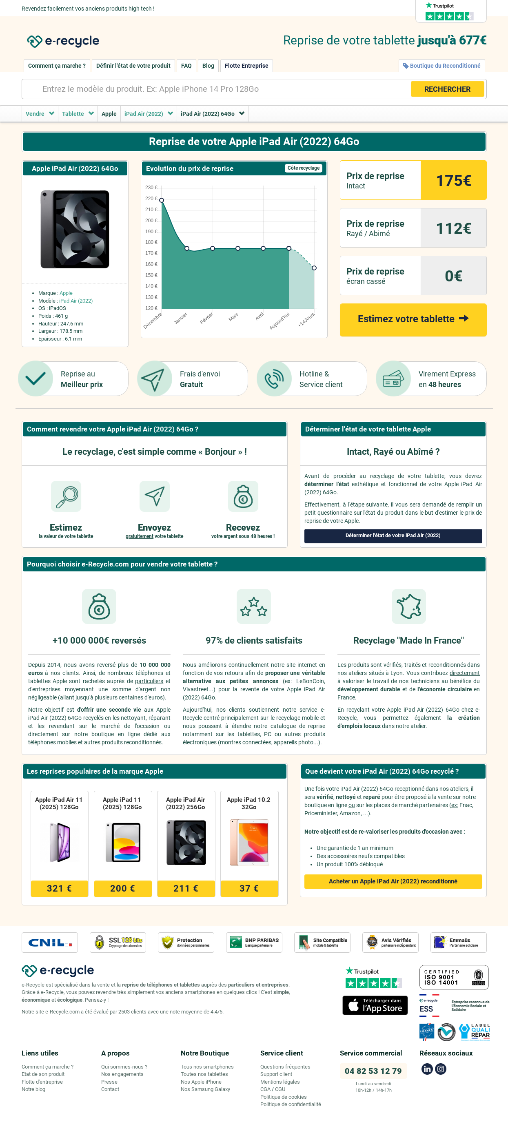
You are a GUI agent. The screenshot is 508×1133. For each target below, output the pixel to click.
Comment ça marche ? (57, 65)
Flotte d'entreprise (42, 1082)
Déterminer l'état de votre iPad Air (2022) (393, 535)
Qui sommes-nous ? (124, 1067)
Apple (66, 293)
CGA (265, 1089)
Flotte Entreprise (246, 65)
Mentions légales (280, 1082)
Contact (110, 1089)
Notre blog (33, 1089)
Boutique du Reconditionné (442, 65)
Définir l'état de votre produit (133, 65)
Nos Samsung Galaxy (205, 1089)
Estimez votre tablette (413, 318)
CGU (280, 1089)
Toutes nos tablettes (204, 1074)
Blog (208, 65)
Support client (276, 1074)
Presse (109, 1082)
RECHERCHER (447, 89)
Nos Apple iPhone (201, 1082)
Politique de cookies (283, 1097)
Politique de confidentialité (290, 1104)
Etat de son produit (43, 1074)
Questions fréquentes (285, 1067)
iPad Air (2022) (76, 301)
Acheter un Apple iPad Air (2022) (393, 881)
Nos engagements (122, 1074)
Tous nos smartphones (207, 1067)
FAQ (186, 65)
